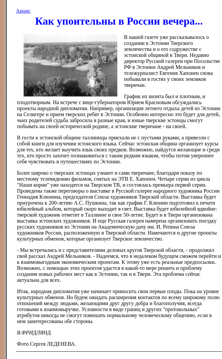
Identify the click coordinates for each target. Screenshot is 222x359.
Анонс (23, 11)
